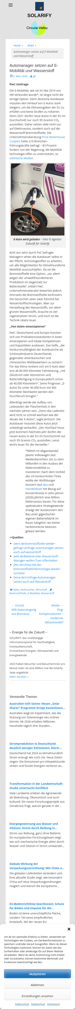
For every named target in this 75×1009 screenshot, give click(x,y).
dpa (45, 484)
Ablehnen (37, 985)
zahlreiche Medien (21, 158)
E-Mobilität (34, 593)
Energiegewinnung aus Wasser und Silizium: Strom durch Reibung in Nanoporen (34, 826)
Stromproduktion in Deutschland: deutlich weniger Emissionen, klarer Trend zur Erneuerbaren (35, 746)
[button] (69, 929)
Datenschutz (22, 1004)
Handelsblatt (34, 489)
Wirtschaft (41, 589)
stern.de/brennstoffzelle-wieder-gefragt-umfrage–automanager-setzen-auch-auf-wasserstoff (39, 548)
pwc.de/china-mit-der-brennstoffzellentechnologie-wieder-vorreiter (37, 569)
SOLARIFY (39, 15)
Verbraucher (28, 589)
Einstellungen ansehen (37, 996)
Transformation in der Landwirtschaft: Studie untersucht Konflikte (36, 786)
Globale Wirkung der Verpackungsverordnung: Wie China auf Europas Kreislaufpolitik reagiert (37, 866)
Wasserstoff (47, 593)
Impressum (53, 1004)
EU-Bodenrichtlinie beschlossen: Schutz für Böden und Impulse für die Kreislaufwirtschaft (37, 906)
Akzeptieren (37, 974)
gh (34, 76)
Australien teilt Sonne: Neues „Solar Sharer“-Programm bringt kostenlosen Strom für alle (36, 706)
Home (18, 45)
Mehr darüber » (19, 677)
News (31, 45)
